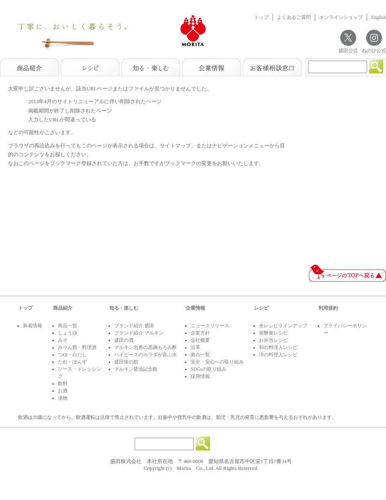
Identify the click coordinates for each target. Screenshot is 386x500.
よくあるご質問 (294, 17)
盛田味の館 (126, 362)
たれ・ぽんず (72, 362)
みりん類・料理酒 (77, 347)
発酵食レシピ (273, 333)
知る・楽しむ (123, 308)
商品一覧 (67, 326)
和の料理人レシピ (278, 347)
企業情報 (195, 308)
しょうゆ (67, 333)
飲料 (63, 383)
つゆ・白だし (72, 354)
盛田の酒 (123, 340)
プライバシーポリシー (345, 329)
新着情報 (32, 326)
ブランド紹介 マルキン (139, 333)
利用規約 (328, 308)
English (378, 17)
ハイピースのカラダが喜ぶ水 (145, 354)
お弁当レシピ (273, 340)
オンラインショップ (341, 17)
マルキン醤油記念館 (136, 369)
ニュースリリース (210, 326)
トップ (261, 17)
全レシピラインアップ (283, 326)
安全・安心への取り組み (217, 362)
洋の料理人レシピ (278, 354)
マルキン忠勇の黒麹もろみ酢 (145, 347)
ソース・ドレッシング (79, 372)
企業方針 (200, 333)
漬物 (63, 398)
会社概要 (200, 340)
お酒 (63, 391)
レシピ (261, 308)
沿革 (195, 347)
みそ (63, 340)
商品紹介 (62, 308)
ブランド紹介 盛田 (134, 326)
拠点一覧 (200, 354)
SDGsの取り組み (208, 369)
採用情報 (200, 376)
